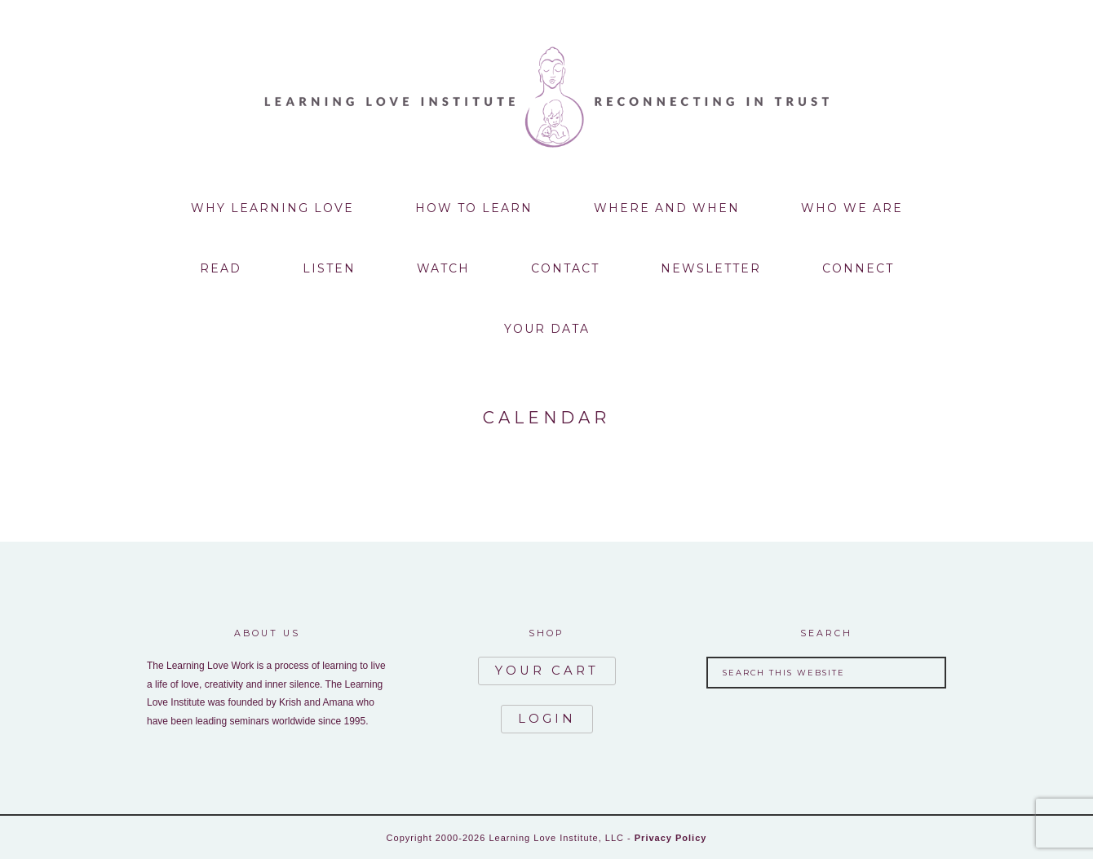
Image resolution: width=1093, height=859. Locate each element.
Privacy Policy (671, 836)
